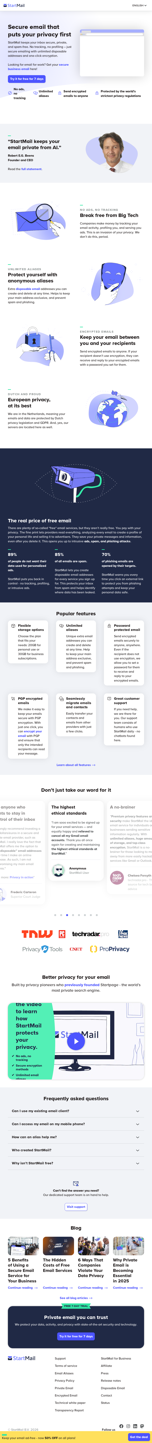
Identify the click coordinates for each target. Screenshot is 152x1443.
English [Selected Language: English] (139, 5)
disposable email (28, 289)
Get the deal (139, 1437)
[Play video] (76, 1041)
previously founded (82, 985)
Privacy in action (21, 877)
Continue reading (23, 1287)
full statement (31, 169)
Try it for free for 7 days (27, 78)
